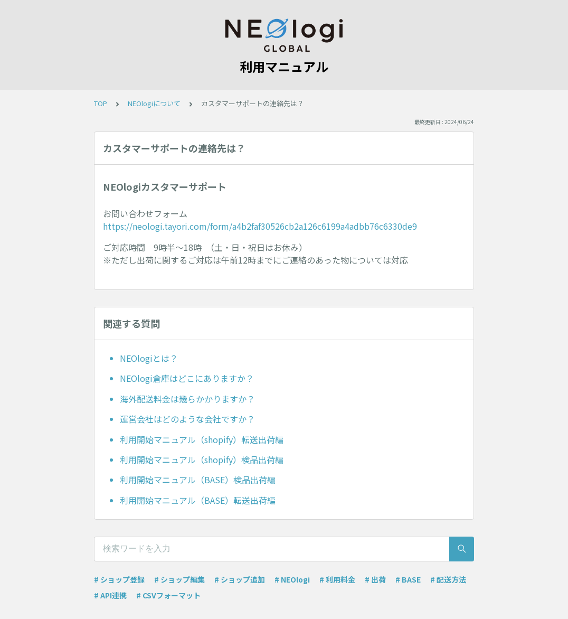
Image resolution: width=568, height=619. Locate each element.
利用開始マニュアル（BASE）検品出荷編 (198, 479)
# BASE (408, 579)
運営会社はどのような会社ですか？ (187, 418)
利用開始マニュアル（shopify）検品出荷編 (201, 459)
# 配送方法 (448, 579)
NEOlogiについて (154, 103)
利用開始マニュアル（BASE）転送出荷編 (198, 500)
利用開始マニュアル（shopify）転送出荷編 (201, 439)
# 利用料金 (337, 579)
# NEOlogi (292, 579)
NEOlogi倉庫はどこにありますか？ (187, 378)
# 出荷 (375, 579)
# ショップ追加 (239, 579)
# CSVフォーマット (168, 595)
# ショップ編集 (179, 579)
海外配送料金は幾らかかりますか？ (187, 398)
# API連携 (110, 595)
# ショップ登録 (119, 579)
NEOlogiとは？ (149, 358)
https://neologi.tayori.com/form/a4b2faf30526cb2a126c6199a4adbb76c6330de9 (260, 226)
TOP (100, 103)
